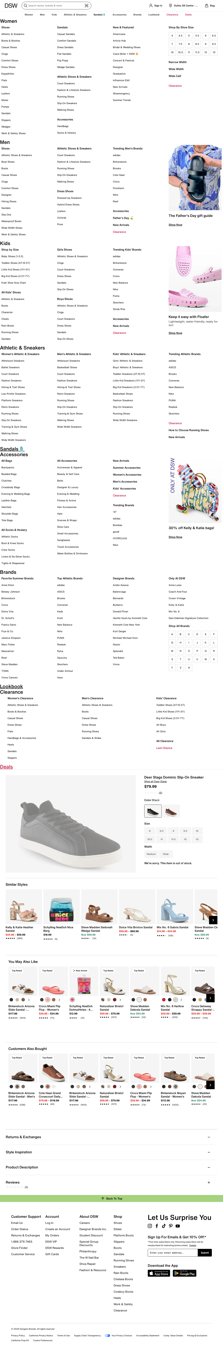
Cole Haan (119, 175)
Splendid (118, 651)
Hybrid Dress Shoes (68, 204)
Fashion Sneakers (11, 380)
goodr (116, 531)
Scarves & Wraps (67, 520)
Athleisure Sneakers (12, 360)
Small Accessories (67, 533)
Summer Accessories (126, 468)
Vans (60, 677)
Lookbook (154, 14)
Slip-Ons (6, 214)
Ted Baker (118, 657)
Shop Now (175, 225)
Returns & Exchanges (25, 1235)
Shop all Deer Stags (155, 781)
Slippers (6, 120)
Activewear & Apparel (69, 467)
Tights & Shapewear (13, 563)
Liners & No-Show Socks (15, 556)
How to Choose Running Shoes (189, 430)
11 (189, 52)
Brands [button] (137, 14)
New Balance (120, 282)
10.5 (180, 52)
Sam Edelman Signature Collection (188, 618)
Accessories (121, 211)
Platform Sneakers (11, 400)
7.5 (180, 44)
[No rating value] (151, 792)
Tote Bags (7, 520)
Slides (118, 1229)
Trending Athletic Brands (185, 354)
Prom (60, 224)
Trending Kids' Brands (127, 249)
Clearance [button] (172, 14)
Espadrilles (7, 73)
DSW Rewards (54, 1248)
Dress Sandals (65, 47)
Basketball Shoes (67, 367)
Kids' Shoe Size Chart (13, 282)
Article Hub (119, 40)
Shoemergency (121, 93)
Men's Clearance (92, 698)
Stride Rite (119, 309)
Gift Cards (52, 1254)
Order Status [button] (19, 1229)
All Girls (161, 731)
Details (192, 1245)
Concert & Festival (123, 60)
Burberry (118, 605)
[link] (23, 931)
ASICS (172, 367)
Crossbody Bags (10, 487)
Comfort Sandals (66, 40)
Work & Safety (123, 1304)
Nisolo (116, 644)
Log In (49, 1223)
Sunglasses (63, 540)
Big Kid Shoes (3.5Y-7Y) (15, 276)
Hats (59, 513)
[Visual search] (86, 5)
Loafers (5, 93)
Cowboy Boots (123, 1292)
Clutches (6, 480)
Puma (116, 296)
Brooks (117, 168)
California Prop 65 (20, 1340)
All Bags (6, 461)
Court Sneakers (66, 83)
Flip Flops (62, 60)
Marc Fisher (8, 644)
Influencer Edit (121, 80)
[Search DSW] (56, 6)
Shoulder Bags (9, 513)
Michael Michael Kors (125, 638)
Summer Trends (122, 100)
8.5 (197, 44)
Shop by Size (10, 249)
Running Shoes (65, 96)
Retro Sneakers (10, 407)
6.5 (214, 35)
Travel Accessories (68, 547)
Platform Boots (124, 1235)
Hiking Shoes (8, 201)
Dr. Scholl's (7, 618)
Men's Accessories (125, 481)
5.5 (197, 35)
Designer (118, 67)
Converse (118, 269)
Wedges (5, 126)
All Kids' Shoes (11, 292)
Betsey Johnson (10, 591)
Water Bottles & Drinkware (72, 553)
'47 (115, 512)
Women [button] (29, 14)
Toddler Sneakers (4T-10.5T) (129, 374)
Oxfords (61, 217)
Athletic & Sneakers (12, 34)
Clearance (175, 86)
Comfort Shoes (9, 60)
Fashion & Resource (92, 1270)
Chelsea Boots (123, 1279)
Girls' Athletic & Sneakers (127, 360)
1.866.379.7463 (21, 1241)
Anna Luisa (175, 585)
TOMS (5, 671)
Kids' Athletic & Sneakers (129, 354)
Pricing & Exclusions (197, 1335)
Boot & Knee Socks (12, 543)
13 (214, 52)
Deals (188, 14)
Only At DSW (177, 578)
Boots (4, 168)
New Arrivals (120, 87)
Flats (4, 80)
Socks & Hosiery (66, 132)
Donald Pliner (120, 611)
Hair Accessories (66, 507)
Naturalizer (7, 651)
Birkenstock (120, 162)
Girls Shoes (64, 249)
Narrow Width (178, 62)
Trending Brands (123, 505)
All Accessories (67, 461)
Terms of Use (63, 1335)
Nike (115, 195)
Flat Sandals (64, 54)
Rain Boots (7, 325)
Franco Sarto (8, 624)
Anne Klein (7, 585)
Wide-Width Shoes (11, 228)
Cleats (5, 319)
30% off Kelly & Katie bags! (191, 527)
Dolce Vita (7, 611)
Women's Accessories (127, 474)
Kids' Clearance (166, 698)
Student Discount (91, 1235)
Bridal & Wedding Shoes (126, 47)
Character (7, 312)
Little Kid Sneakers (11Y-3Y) (129, 380)
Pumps (5, 106)
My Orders (52, 1235)
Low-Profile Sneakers (13, 393)
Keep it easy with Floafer (189, 316)
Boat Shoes (7, 162)
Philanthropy (88, 1251)
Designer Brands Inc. (93, 1229)
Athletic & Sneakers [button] (75, 14)
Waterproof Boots (11, 221)
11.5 (197, 52)
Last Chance (164, 748)
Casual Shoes (9, 47)
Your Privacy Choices (118, 1335)
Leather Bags (8, 500)
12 (205, 52)
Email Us (17, 1223)
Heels (4, 87)
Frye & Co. (7, 631)
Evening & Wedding (68, 494)
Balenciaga (119, 591)
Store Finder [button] (19, 1248)
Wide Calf (175, 76)
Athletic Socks (9, 536)
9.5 (214, 44)
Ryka (60, 651)
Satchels (6, 507)
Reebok (173, 407)
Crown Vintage (177, 598)
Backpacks (7, 467)
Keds (60, 611)
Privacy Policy (18, 1335)
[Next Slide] (213, 920)
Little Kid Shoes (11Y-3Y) (15, 269)
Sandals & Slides (91, 738)
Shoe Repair (87, 1264)
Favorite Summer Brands (17, 578)
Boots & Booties (10, 40)
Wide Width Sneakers (13, 440)
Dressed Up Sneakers (69, 198)
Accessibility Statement (147, 1335)
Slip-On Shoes (65, 289)
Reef (115, 201)
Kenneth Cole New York (126, 624)
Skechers (118, 302)
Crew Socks (8, 550)
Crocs (116, 181)
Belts (60, 480)
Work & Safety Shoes (13, 133)
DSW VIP (51, 1241)
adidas (116, 155)
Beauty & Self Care (68, 474)
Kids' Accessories (124, 488)
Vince (116, 664)
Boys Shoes (65, 299)
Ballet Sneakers (10, 367)
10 (172, 52)
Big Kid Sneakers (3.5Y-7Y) (129, 387)
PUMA (172, 400)
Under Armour (65, 671)
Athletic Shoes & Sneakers (74, 77)
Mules (4, 100)
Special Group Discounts (88, 1243)
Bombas (117, 525)
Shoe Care (63, 527)
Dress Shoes (8, 67)
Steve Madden (9, 664)
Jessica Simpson (11, 638)
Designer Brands (123, 578)
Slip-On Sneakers (67, 103)
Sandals (5, 113)
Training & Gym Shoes (14, 427)
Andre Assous (121, 585)
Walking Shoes (65, 110)
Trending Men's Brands (128, 148)
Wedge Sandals (66, 67)
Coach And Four (178, 591)
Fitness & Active (66, 500)
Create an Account (57, 1229)
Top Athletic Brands (70, 578)
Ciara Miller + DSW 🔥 (125, 54)
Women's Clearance (20, 698)
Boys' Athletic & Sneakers (128, 367)
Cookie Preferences (42, 1340)
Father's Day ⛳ (123, 218)
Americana (119, 34)
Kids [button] (54, 14)
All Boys (161, 725)
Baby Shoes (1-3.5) (12, 256)
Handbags (62, 126)
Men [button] (42, 14)
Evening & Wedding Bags (15, 494)
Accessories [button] (119, 14)
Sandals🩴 (100, 14)
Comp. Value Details (173, 1335)
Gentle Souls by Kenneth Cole (130, 618)
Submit (205, 1252)
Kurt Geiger (119, 631)
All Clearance (164, 741)
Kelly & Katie (176, 605)
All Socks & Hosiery (14, 530)
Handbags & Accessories (21, 738)
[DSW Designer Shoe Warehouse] (11, 5)
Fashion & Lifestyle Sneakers (73, 90)
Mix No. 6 (174, 611)
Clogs (4, 54)
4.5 (180, 35)
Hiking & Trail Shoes (13, 387)
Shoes (5, 27)
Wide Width (176, 69)
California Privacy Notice (41, 1335)
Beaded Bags (9, 474)
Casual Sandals (66, 34)
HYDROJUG (120, 538)
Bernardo (118, 598)
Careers (84, 1223)
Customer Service (23, 1254)
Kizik (60, 618)
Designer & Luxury (67, 487)
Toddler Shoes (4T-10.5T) (15, 263)
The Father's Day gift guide (191, 215)
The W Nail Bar (89, 1257)
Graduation (119, 73)
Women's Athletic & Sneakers (20, 354)
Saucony (62, 657)
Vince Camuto (9, 677)
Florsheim (118, 188)
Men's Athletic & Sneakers (74, 354)
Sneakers (120, 1267)
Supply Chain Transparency (87, 1335)
